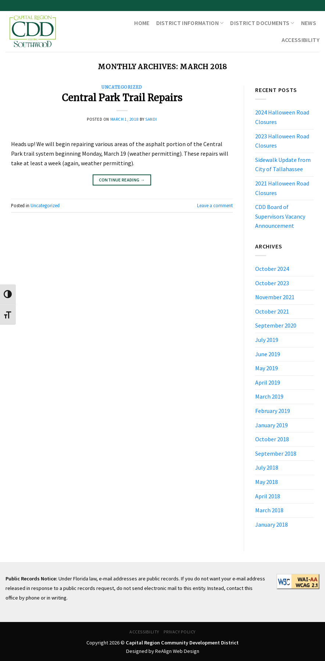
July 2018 (266, 467)
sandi (151, 119)
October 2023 (272, 283)
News (308, 22)
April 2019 (267, 382)
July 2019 (266, 339)
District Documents (262, 22)
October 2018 (272, 439)
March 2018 (269, 510)
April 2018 (267, 496)
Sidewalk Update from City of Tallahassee (283, 164)
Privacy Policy (180, 632)
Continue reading (122, 179)
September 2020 (275, 325)
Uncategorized (121, 87)
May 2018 (266, 481)
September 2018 (275, 453)
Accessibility (300, 39)
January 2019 (271, 425)
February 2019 (272, 410)
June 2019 (267, 354)
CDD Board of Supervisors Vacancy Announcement (280, 216)
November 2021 (274, 297)
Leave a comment (215, 205)
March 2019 (269, 396)
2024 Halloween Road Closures (282, 117)
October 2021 (272, 311)
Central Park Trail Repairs (122, 98)
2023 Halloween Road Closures (282, 140)
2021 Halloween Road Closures (282, 188)
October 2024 (272, 268)
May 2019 (266, 368)
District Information (190, 22)
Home (141, 22)
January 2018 (271, 524)
